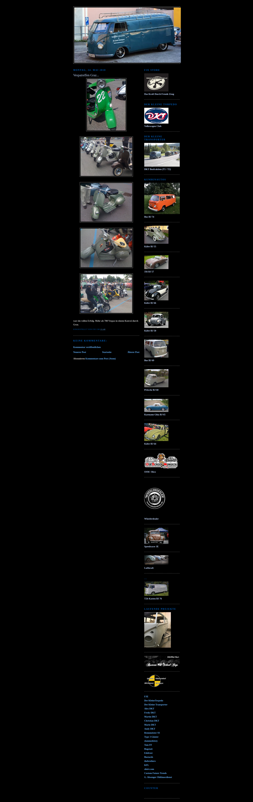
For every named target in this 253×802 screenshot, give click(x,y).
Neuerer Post (79, 352)
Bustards (148, 757)
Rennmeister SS (152, 733)
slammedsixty (151, 741)
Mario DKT (150, 724)
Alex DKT (149, 708)
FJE (146, 696)
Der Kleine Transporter (155, 704)
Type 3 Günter (151, 737)
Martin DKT (150, 716)
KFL (146, 765)
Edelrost (148, 753)
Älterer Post (133, 352)
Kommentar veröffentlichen (87, 347)
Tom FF (148, 745)
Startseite (106, 352)
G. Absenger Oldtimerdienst (158, 777)
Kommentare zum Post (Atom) (101, 358)
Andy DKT (149, 728)
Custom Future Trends (155, 773)
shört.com (149, 769)
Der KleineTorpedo (153, 700)
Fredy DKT (150, 712)
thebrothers (150, 761)
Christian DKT (151, 720)
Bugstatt (148, 749)
